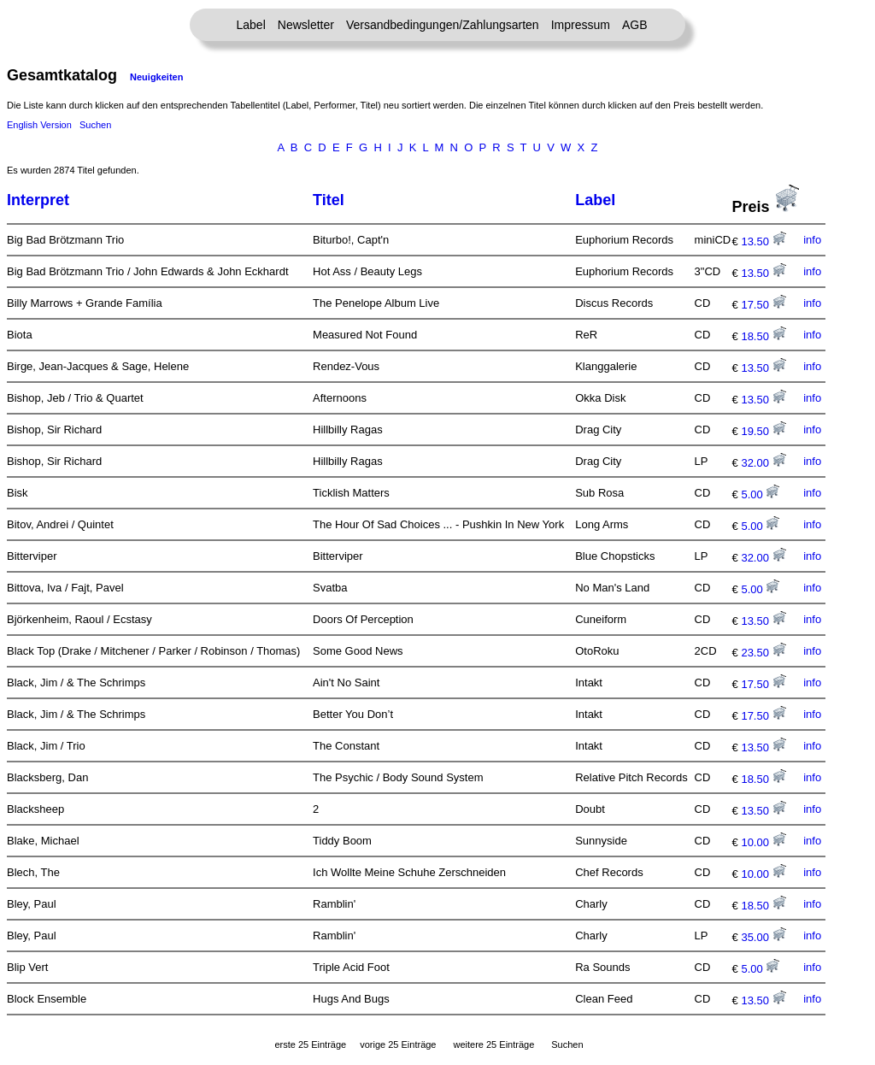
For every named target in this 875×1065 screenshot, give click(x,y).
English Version (39, 125)
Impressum (580, 25)
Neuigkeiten (156, 77)
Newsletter (306, 25)
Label (251, 25)
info (812, 239)
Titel (328, 200)
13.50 (763, 241)
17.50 (763, 304)
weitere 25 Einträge (493, 1044)
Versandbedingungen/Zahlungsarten (442, 25)
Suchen (95, 125)
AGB (635, 25)
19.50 (763, 431)
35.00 (763, 937)
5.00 (760, 494)
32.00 (763, 462)
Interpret (38, 200)
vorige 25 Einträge (398, 1044)
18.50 (763, 336)
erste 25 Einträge (310, 1044)
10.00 (763, 842)
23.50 (763, 652)
